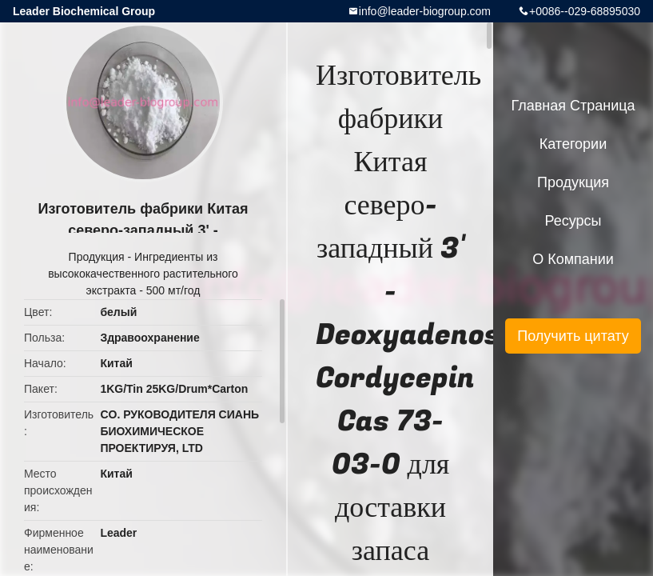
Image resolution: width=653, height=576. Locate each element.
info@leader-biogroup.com (425, 11)
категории (573, 144)
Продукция (97, 256)
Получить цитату (573, 336)
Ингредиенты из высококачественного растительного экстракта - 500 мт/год (143, 273)
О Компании (573, 259)
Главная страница (573, 106)
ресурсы (573, 221)
